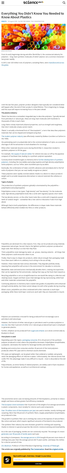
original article (57, 449)
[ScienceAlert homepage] (33, 2)
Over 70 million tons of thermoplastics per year (18, 410)
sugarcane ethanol (37, 331)
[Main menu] (2, 2)
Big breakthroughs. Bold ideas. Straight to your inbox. (32, 456)
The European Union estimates (12, 405)
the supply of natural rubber (21, 154)
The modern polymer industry (12, 136)
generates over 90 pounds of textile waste (16, 434)
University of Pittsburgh (50, 446)
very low (4, 325)
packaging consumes (29, 340)
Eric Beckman (6, 446)
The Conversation (37, 449)
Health (4, 21)
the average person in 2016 (30, 437)
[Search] (64, 2)
